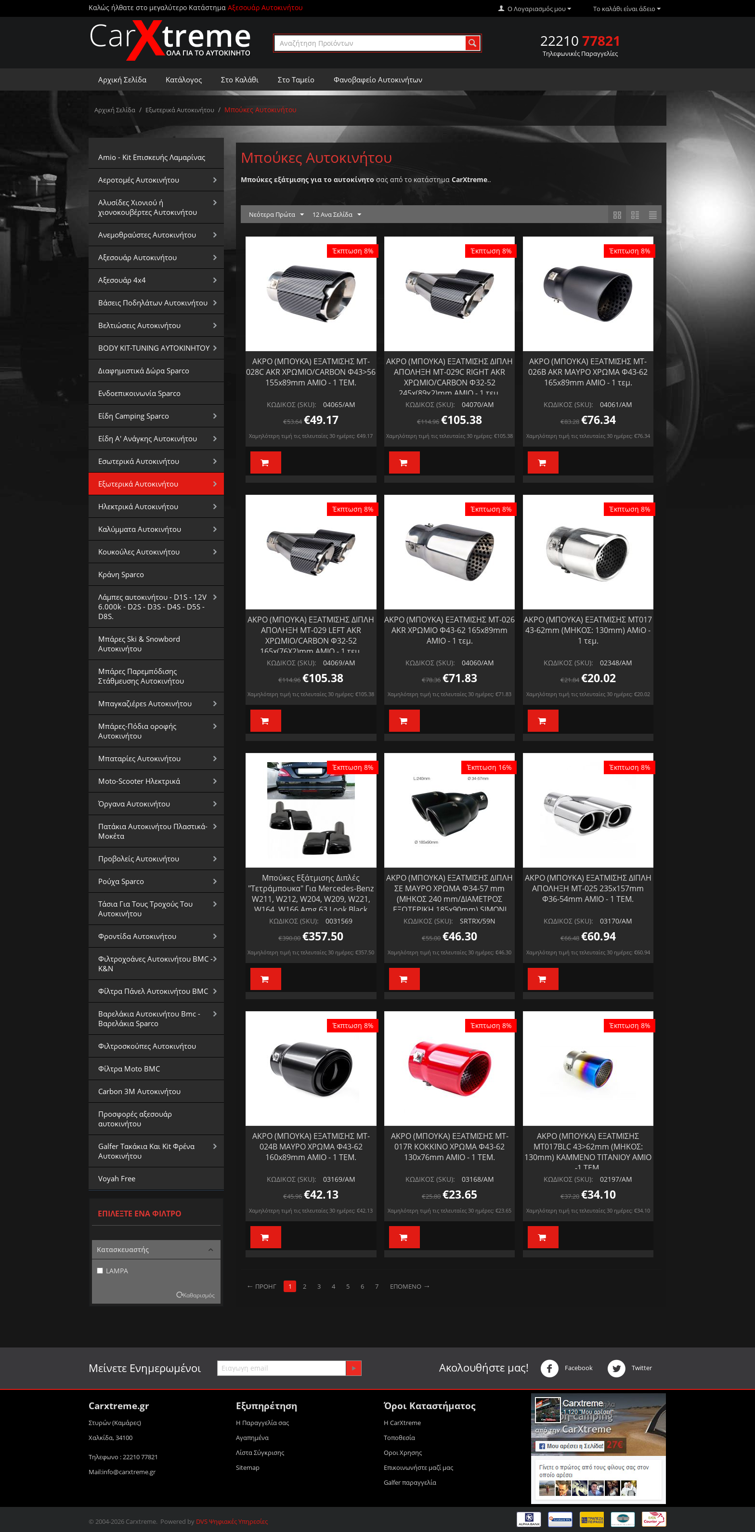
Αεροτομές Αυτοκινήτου (138, 180)
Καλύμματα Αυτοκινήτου (139, 529)
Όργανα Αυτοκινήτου (134, 803)
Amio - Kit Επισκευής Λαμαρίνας (151, 157)
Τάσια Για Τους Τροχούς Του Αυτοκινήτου (145, 908)
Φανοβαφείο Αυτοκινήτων (378, 79)
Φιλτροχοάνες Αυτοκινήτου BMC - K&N (155, 963)
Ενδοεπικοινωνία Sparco (139, 393)
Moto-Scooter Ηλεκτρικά (139, 781)
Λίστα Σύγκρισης (260, 1452)
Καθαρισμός (199, 1295)
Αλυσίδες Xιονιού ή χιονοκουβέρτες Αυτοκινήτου (147, 207)
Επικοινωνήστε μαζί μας (418, 1467)
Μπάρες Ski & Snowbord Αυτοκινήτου (139, 643)
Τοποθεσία (399, 1437)
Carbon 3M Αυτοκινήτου (139, 1091)
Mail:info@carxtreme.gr (122, 1471)
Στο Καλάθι (240, 79)
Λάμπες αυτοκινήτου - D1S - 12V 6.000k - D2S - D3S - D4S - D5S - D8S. (152, 606)
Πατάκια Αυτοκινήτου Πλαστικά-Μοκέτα (153, 831)
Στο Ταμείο (296, 79)
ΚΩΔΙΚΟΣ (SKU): (291, 404)
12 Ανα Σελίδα (336, 215)
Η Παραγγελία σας (262, 1422)
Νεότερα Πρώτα (276, 215)
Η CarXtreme (402, 1422)
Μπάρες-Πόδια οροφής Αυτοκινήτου (137, 730)
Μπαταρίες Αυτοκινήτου (139, 758)
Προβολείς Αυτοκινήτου (138, 858)
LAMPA (112, 1270)
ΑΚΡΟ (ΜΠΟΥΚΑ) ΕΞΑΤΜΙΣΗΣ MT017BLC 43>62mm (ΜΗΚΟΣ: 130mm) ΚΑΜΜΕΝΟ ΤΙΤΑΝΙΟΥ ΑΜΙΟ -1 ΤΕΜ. (587, 1152)
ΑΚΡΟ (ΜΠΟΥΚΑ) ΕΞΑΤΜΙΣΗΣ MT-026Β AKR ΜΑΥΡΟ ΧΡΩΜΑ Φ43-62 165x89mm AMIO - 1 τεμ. (588, 372)
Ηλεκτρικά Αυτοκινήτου (138, 506)
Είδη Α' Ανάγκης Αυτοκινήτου (147, 438)
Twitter (629, 1369)
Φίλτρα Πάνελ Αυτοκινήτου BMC (153, 991)
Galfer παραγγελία (410, 1482)
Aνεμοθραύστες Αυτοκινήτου (147, 234)
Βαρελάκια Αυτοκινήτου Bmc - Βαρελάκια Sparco (149, 1018)
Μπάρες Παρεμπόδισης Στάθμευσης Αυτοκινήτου (141, 676)
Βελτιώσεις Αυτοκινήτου (139, 325)
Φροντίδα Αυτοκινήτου (137, 936)
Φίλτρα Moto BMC (129, 1068)
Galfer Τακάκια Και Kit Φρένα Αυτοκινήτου (146, 1151)
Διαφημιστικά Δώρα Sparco (143, 370)
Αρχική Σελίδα (122, 79)
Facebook (566, 1369)
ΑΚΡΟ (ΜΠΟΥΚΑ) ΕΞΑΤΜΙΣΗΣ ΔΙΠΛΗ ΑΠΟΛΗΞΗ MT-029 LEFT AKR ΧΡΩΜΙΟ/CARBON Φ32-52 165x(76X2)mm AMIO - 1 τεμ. (310, 635)
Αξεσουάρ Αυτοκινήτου (137, 257)
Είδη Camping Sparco (133, 416)
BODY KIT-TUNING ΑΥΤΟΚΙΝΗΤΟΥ (153, 348)
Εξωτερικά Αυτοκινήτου (179, 110)
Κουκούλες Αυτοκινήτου (139, 551)
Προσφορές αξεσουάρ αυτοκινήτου (135, 1118)
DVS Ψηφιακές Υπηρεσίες (232, 1521)
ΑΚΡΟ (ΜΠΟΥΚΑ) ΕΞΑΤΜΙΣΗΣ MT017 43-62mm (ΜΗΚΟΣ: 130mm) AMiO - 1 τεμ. (588, 630)
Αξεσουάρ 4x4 (122, 280)
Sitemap (248, 1467)
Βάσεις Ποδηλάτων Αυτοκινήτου (153, 302)
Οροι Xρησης (403, 1452)
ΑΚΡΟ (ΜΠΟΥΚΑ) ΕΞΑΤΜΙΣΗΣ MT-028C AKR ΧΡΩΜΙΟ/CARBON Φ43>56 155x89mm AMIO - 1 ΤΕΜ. (311, 372)
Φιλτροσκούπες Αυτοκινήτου (147, 1046)
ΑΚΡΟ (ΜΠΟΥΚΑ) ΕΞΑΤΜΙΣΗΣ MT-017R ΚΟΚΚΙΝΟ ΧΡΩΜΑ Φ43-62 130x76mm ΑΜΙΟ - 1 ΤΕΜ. (449, 1146)
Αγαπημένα (252, 1437)
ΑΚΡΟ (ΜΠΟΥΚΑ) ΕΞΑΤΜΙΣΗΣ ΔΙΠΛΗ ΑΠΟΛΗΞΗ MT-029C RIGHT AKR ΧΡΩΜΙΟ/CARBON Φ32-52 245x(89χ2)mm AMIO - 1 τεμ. (449, 377)
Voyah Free (116, 1178)
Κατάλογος (184, 79)
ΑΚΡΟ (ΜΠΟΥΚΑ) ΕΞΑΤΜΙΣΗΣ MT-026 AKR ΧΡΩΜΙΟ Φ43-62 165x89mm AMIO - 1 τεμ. (449, 630)
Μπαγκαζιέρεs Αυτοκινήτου (145, 703)
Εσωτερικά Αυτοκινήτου (138, 461)
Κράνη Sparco (121, 574)
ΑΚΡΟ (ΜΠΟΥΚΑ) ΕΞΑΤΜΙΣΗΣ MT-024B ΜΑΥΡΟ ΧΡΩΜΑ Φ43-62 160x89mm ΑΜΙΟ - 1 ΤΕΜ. (311, 1146)
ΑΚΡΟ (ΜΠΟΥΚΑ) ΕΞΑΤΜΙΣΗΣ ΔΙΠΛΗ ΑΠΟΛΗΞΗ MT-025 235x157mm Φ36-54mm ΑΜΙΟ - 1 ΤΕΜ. (588, 888)
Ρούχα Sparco (121, 881)
